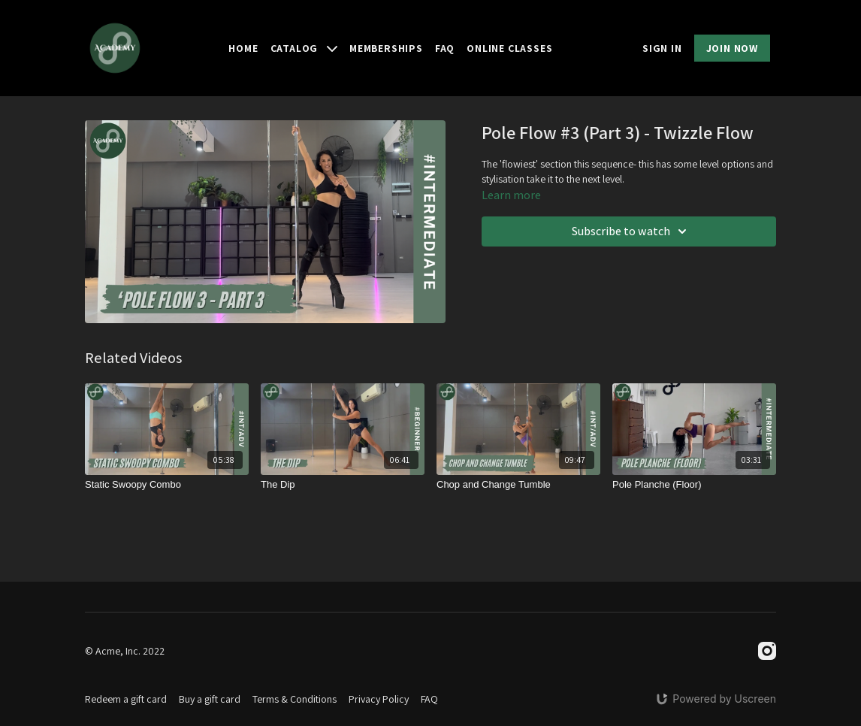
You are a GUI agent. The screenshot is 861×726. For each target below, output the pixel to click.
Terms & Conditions (294, 699)
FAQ (445, 48)
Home (243, 48)
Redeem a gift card (126, 699)
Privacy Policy (379, 699)
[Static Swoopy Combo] (167, 484)
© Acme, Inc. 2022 (125, 651)
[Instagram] (767, 651)
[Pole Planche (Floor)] (694, 484)
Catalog (303, 48)
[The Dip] (342, 484)
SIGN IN (662, 48)
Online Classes (509, 48)
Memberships (386, 48)
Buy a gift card (209, 699)
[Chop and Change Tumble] (518, 484)
